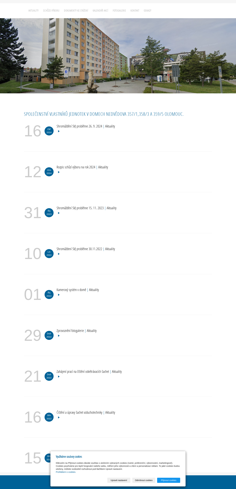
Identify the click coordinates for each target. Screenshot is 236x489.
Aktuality (33, 10)
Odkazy (147, 10)
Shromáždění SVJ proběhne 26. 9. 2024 (80, 126)
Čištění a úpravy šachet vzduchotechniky (80, 412)
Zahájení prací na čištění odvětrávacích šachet (83, 371)
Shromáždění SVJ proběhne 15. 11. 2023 (80, 207)
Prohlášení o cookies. (66, 472)
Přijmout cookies (168, 480)
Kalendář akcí (100, 10)
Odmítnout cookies (144, 480)
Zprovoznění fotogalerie (71, 330)
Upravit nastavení (119, 480)
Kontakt (134, 10)
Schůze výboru (51, 10)
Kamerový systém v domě (72, 289)
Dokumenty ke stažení (76, 10)
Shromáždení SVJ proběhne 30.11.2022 (80, 248)
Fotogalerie (119, 10)
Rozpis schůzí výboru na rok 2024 (76, 167)
